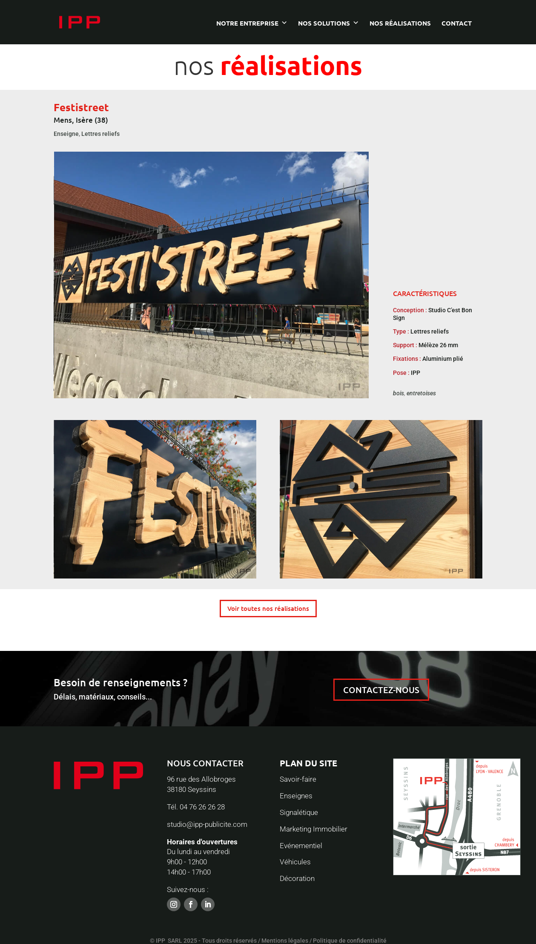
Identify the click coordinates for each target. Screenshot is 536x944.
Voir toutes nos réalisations (268, 608)
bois (398, 393)
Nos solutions (324, 25)
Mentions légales (284, 940)
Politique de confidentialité (350, 940)
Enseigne (66, 133)
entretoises (421, 393)
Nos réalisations (400, 25)
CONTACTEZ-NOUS (381, 689)
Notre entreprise (247, 25)
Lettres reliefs (100, 133)
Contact (456, 25)
